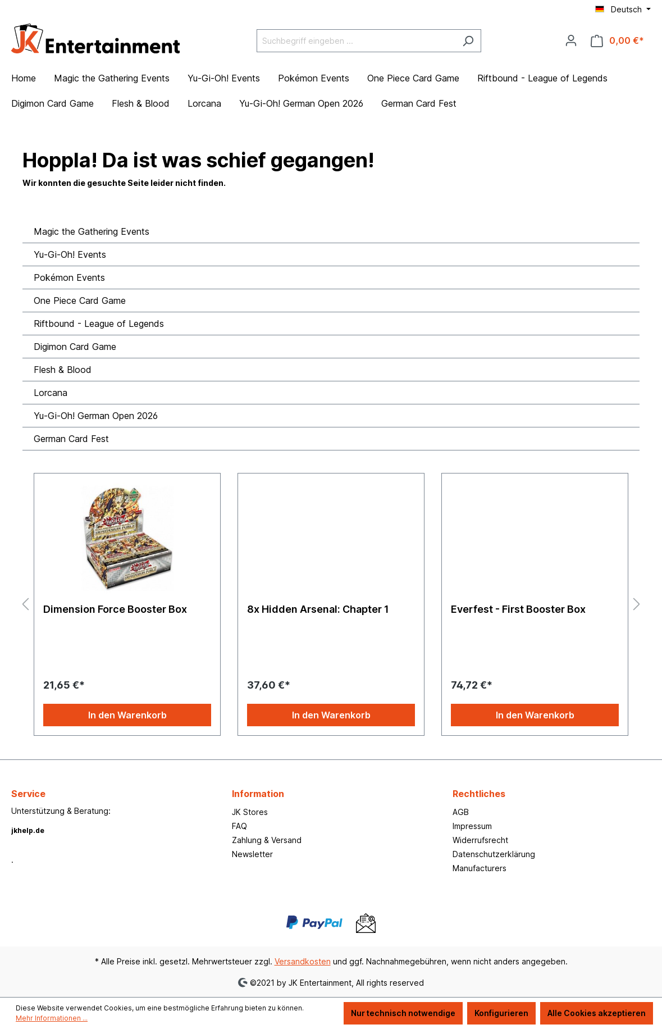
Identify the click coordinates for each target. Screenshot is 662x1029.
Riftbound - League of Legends (99, 323)
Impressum (472, 826)
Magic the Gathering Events (91, 231)
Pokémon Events (69, 277)
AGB (461, 812)
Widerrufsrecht (480, 840)
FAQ (239, 826)
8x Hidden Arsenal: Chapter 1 (318, 609)
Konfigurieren (501, 1013)
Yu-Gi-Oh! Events (70, 254)
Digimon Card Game (75, 346)
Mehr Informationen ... (52, 1018)
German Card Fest (71, 438)
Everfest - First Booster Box (518, 609)
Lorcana (50, 392)
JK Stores (250, 812)
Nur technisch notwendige (403, 1013)
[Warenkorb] (617, 41)
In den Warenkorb (127, 715)
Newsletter (252, 854)
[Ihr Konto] (571, 40)
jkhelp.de (27, 830)
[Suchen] (468, 40)
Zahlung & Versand (267, 840)
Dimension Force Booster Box (115, 609)
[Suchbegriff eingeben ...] (356, 40)
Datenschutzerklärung (494, 854)
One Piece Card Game (80, 300)
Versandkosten (303, 961)
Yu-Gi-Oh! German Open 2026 (96, 415)
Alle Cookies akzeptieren (596, 1013)
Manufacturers (479, 868)
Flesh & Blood (63, 369)
